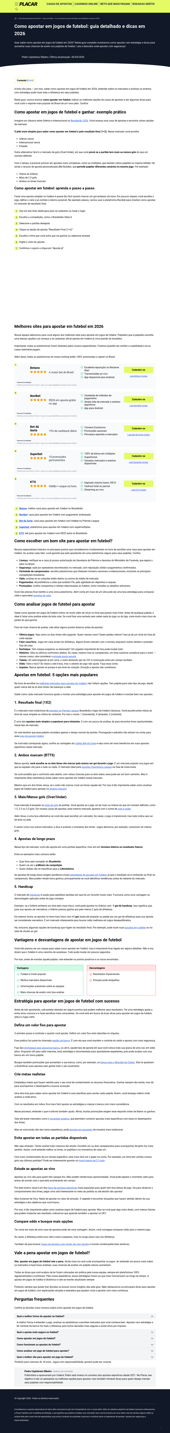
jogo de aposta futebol (32, 736)
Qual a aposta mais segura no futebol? (38, 1332)
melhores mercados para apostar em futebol (63, 683)
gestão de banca (61, 1040)
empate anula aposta (64, 656)
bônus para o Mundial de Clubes (117, 1062)
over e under (124, 808)
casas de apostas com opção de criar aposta (65, 1244)
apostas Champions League (97, 767)
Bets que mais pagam (115, 3)
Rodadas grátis (143, 3)
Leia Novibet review (139, 405)
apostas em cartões (135, 927)
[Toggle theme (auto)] (162, 1428)
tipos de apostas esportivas (62, 1187)
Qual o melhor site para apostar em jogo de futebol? (45, 1357)
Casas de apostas (59, 3)
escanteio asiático (59, 1118)
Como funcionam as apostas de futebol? (39, 1344)
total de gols (51, 805)
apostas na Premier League (63, 710)
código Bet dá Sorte (85, 743)
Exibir (30, 80)
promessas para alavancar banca (42, 1047)
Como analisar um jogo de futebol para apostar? (43, 1350)
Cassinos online (86, 3)
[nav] (15, 18)
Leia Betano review (138, 376)
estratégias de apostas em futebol (88, 874)
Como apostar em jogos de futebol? (36, 1338)
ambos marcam (58, 788)
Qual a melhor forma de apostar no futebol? (40, 1316)
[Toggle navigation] (16, 4)
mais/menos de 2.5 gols (92, 1160)
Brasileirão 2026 (79, 120)
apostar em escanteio (81, 1129)
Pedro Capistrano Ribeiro (48, 1371)
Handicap (35, 894)
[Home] (28, 4)
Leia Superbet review (138, 462)
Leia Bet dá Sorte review (138, 435)
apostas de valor (42, 595)
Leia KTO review (138, 490)
